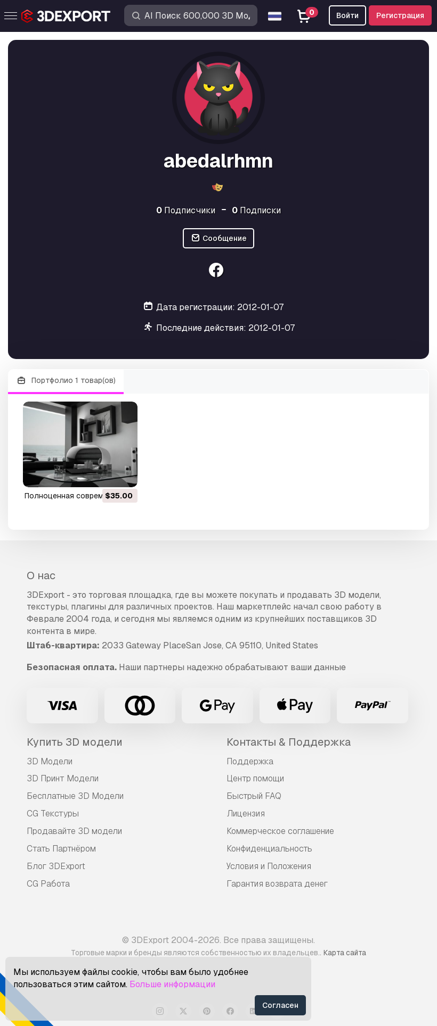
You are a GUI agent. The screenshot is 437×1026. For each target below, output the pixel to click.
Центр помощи (255, 778)
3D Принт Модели (63, 778)
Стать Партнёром (61, 848)
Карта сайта (344, 952)
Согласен (280, 1005)
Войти (347, 15)
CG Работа (48, 883)
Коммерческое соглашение (280, 831)
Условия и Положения (268, 866)
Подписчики (185, 210)
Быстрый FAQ (253, 796)
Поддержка (249, 761)
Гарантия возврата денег (277, 883)
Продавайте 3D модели (74, 831)
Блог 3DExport (56, 866)
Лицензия (245, 813)
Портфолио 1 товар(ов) (66, 381)
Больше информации (172, 984)
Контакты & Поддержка (288, 742)
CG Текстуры (53, 813)
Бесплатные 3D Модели (75, 796)
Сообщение (218, 238)
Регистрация (400, 15)
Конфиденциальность (269, 848)
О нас (41, 575)
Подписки (256, 210)
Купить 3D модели (75, 742)
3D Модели (49, 761)
